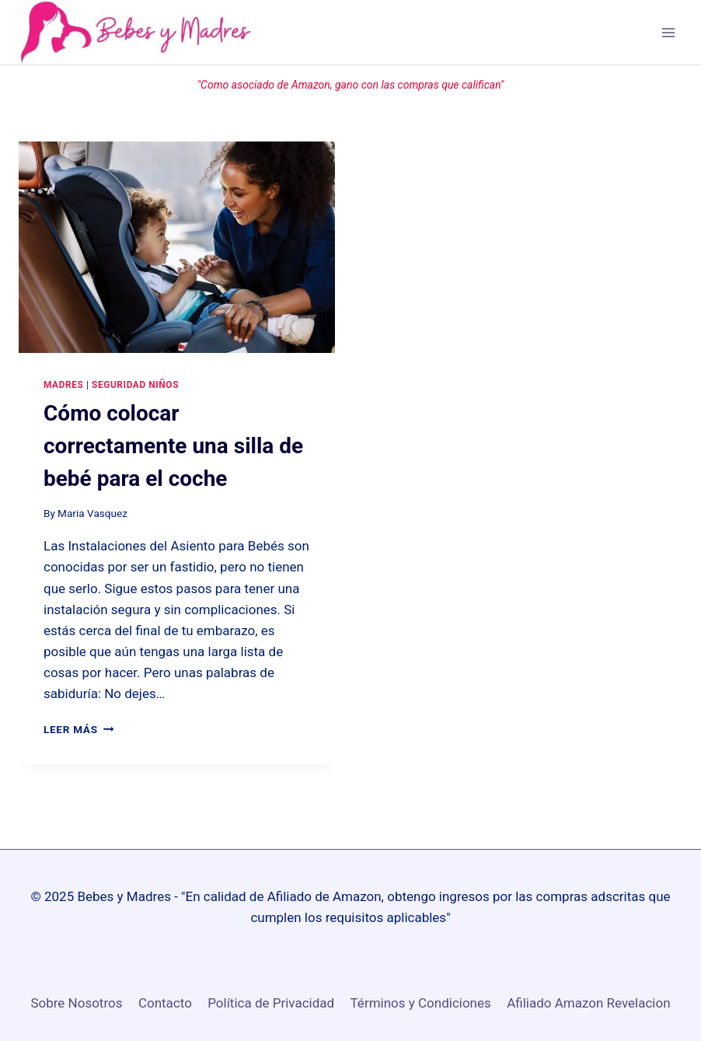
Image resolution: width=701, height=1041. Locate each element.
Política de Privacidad (271, 1003)
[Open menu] (668, 32)
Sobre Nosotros (76, 1003)
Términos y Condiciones (420, 1003)
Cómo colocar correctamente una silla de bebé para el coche (173, 445)
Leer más (78, 729)
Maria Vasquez (92, 513)
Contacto (165, 1003)
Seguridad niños (135, 384)
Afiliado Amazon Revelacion (588, 1003)
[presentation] (177, 246)
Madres (63, 384)
